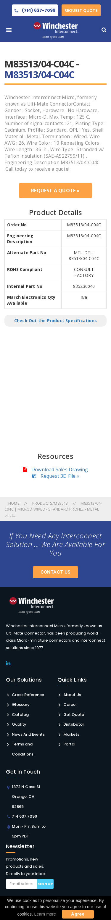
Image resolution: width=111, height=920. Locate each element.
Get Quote (73, 714)
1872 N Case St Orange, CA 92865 (26, 796)
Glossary (21, 704)
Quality (19, 724)
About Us (72, 695)
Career (70, 704)
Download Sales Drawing (55, 469)
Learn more (45, 914)
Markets (71, 734)
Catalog (20, 714)
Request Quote (81, 10)
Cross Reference (28, 695)
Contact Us (56, 572)
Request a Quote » (55, 190)
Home (14, 503)
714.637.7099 (24, 816)
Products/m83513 (50, 503)
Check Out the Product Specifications (55, 320)
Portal (69, 744)
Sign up (45, 884)
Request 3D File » (55, 476)
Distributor (73, 724)
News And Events (28, 734)
